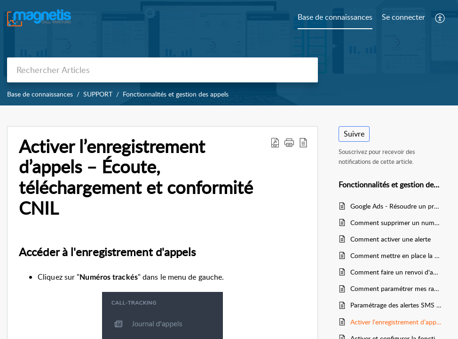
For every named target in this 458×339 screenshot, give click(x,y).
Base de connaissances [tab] (335, 17)
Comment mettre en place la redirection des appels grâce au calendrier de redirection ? (396, 255)
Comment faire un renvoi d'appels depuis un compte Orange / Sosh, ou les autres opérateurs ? (396, 271)
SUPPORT (97, 93)
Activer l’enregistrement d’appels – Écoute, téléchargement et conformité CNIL (136, 177)
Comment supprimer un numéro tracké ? (396, 222)
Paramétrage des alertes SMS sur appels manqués (396, 304)
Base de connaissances (40, 93)
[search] (162, 69)
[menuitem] (403, 18)
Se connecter (403, 17)
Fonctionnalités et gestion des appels (176, 93)
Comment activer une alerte (390, 238)
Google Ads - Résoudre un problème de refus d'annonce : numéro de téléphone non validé (396, 206)
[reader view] (303, 142)
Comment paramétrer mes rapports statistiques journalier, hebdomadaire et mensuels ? (396, 288)
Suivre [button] (354, 134)
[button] (289, 142)
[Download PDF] (275, 142)
